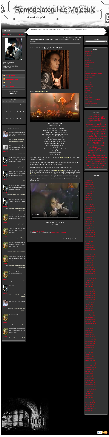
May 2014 (87, 241)
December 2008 (89, 362)
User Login (20, 34)
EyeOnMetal (88, 92)
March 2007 (88, 400)
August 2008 (88, 369)
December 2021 (89, 188)
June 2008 (88, 373)
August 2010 (88, 325)
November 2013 (89, 252)
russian (103, 161)
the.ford (99, 165)
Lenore (87, 64)
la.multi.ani (93, 147)
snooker (103, 163)
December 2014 (89, 236)
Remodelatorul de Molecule (55, 11)
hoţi (103, 140)
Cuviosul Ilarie (89, 77)
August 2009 (88, 347)
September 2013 (89, 256)
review (104, 159)
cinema (100, 120)
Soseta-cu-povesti (90, 62)
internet (89, 145)
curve (93, 126)
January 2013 (88, 271)
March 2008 (88, 378)
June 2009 (88, 351)
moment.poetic (91, 150)
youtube (100, 167)
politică (100, 157)
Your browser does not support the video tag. (55, 107)
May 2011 (87, 308)
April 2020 (88, 217)
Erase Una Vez (89, 57)
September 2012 (89, 278)
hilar (99, 140)
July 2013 (87, 260)
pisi (97, 157)
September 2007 (89, 389)
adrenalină (93, 115)
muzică (38, 231)
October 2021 (88, 191)
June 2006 (88, 412)
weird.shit (94, 167)
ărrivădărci (95, 116)
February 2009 (89, 358)
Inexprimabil (88, 84)
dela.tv (89, 127)
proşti (104, 157)
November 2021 (89, 190)
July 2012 (87, 282)
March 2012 (88, 289)
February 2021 (89, 204)
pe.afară (88, 157)
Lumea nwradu (89, 68)
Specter (5, 222)
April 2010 (88, 332)
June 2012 (88, 284)
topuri (104, 165)
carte (95, 120)
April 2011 (88, 310)
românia (97, 161)
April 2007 (88, 399)
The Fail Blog (88, 101)
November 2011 (89, 297)
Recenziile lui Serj (89, 71)
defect (104, 126)
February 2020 (89, 219)
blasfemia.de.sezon (94, 118)
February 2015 (89, 232)
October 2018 (88, 223)
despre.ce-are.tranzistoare (98, 127)
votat (90, 167)
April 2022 (88, 180)
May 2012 (87, 286)
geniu (102, 138)
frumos (101, 136)
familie (89, 133)
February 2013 (89, 269)
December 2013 (89, 251)
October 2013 (88, 254)
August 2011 (88, 302)
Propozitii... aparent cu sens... (92, 70)
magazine (98, 149)
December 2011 (89, 295)
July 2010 (87, 326)
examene (103, 131)
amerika (103, 115)
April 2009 (88, 354)
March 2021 (88, 203)
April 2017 (88, 225)
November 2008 (89, 363)
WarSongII (88, 60)
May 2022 (87, 178)
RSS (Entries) (10, 76)
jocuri (103, 145)
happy (95, 140)
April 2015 (88, 228)
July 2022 (87, 177)
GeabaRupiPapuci (93, 138)
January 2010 (88, 338)
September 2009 (89, 345)
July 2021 (87, 195)
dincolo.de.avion (91, 129)
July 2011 (87, 304)
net (96, 153)
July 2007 (87, 393)
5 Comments (63, 232)
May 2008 (87, 375)
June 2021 (88, 197)
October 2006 (88, 406)
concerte (98, 124)
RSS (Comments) (12, 79)
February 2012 (89, 291)
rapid (91, 159)
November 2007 (89, 386)
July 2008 (87, 371)
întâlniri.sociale (99, 143)
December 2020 (89, 208)
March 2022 (88, 182)
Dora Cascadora (89, 58)
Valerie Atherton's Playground (92, 99)
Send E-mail (10, 86)
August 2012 (88, 280)
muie (97, 151)
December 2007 (89, 384)
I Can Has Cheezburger (91, 103)
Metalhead (88, 88)
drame (88, 131)
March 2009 (88, 356)
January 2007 (88, 404)
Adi (4, 137)
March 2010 (88, 334)
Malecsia (87, 81)
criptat (104, 124)
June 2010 (88, 328)
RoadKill (90, 161)
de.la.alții (97, 126)
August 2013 (88, 258)
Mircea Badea (88, 95)
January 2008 (88, 382)
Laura (86, 79)
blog (103, 118)
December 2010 (89, 317)
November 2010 (89, 319)
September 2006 (89, 408)
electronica (94, 131)
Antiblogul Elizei (89, 53)
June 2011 (88, 306)
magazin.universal (90, 149)
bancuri (102, 116)
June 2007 (88, 395)
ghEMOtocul (88, 51)
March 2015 (88, 230)
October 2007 (88, 388)
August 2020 (88, 212)
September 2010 (89, 323)
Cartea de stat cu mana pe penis (93, 73)
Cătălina (5, 151)
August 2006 (88, 410)
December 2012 (89, 273)
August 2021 (88, 193)
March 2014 (88, 245)
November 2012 (89, 275)
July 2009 (87, 349)
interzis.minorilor (96, 145)
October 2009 (88, 343)
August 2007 (88, 391)
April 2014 (88, 243)
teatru (91, 165)
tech (94, 165)
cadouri (91, 120)
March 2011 (88, 312)
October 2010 (88, 321)
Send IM (9, 82)
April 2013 (88, 265)
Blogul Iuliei (88, 55)
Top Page (6, 34)
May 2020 (87, 215)
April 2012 (88, 288)
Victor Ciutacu (88, 97)
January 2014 (88, 249)
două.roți (104, 129)
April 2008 (88, 376)
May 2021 (87, 199)
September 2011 (89, 301)
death (34, 231)
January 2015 (88, 234)
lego (103, 147)
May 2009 (87, 352)
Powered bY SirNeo (90, 75)
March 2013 (88, 267)
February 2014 (89, 247)
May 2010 (87, 330)
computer (103, 122)
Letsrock (87, 90)
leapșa (99, 147)
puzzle (88, 159)
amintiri (90, 116)
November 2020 (89, 210)
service (98, 163)
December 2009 (89, 339)
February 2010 (89, 336)
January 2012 (88, 293)
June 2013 (88, 262)
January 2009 (88, 360)
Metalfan (87, 94)
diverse (99, 129)
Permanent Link (55, 232)
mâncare (104, 149)
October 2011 (88, 299)
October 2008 (88, 365)
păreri (103, 155)
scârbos (88, 163)
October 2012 (88, 277)
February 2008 (89, 380)
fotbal (96, 136)
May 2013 (87, 264)
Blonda (87, 66)
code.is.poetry (91, 122)
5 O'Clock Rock (89, 86)
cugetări (89, 126)
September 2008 (89, 367)
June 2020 (88, 214)
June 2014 (88, 240)
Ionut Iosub (88, 82)
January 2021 (88, 206)
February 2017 (89, 227)
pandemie (97, 155)
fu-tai (105, 136)
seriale (93, 163)
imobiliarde (89, 143)
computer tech (89, 124)
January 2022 (88, 186)
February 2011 (89, 314)
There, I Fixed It (89, 105)
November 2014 (89, 238)
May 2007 (87, 397)
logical (5, 165)
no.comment (101, 153)
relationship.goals (98, 159)
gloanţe (90, 140)
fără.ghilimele (95, 134)
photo (93, 157)
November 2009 (89, 341)
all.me (98, 115)
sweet (87, 165)
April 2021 (88, 201)
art (99, 116)
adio (88, 115)
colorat (98, 122)
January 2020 (88, 221)
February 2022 (89, 184)
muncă (102, 150)
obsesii (42, 231)
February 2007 (89, 402)
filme (102, 133)
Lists (13, 34)
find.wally (89, 136)
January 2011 (88, 315)
